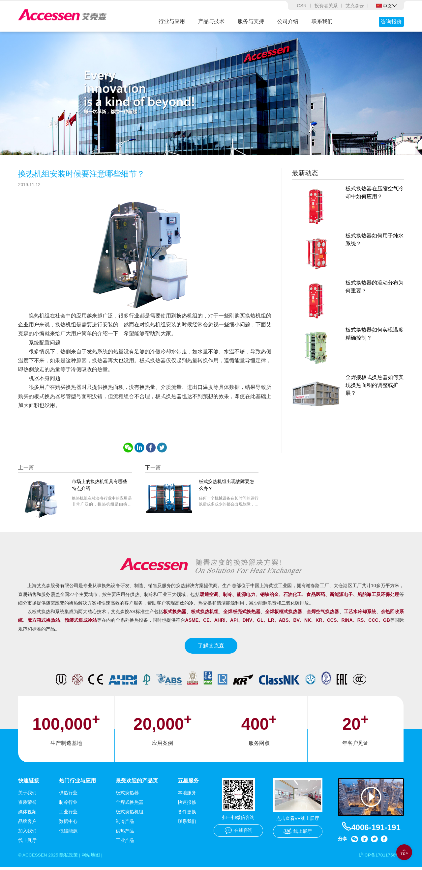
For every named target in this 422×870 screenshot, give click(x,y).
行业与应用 (172, 21)
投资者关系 (326, 5)
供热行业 (68, 795)
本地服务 (187, 795)
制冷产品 (125, 824)
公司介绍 (287, 21)
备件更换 (187, 814)
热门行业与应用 (77, 783)
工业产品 (125, 843)
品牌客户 (27, 824)
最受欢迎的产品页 (137, 783)
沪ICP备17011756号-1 (381, 858)
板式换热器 (127, 795)
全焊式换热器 (129, 805)
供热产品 (125, 833)
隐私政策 (70, 858)
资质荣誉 (27, 805)
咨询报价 (391, 21)
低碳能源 (68, 833)
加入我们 (27, 833)
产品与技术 (211, 21)
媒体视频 (27, 814)
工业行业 (68, 814)
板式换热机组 (129, 814)
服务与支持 (251, 21)
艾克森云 (355, 5)
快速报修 (187, 805)
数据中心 (68, 824)
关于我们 (27, 795)
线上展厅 (27, 843)
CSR (302, 5)
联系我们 (322, 21)
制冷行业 (68, 805)
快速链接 (28, 783)
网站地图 (92, 858)
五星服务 (188, 783)
